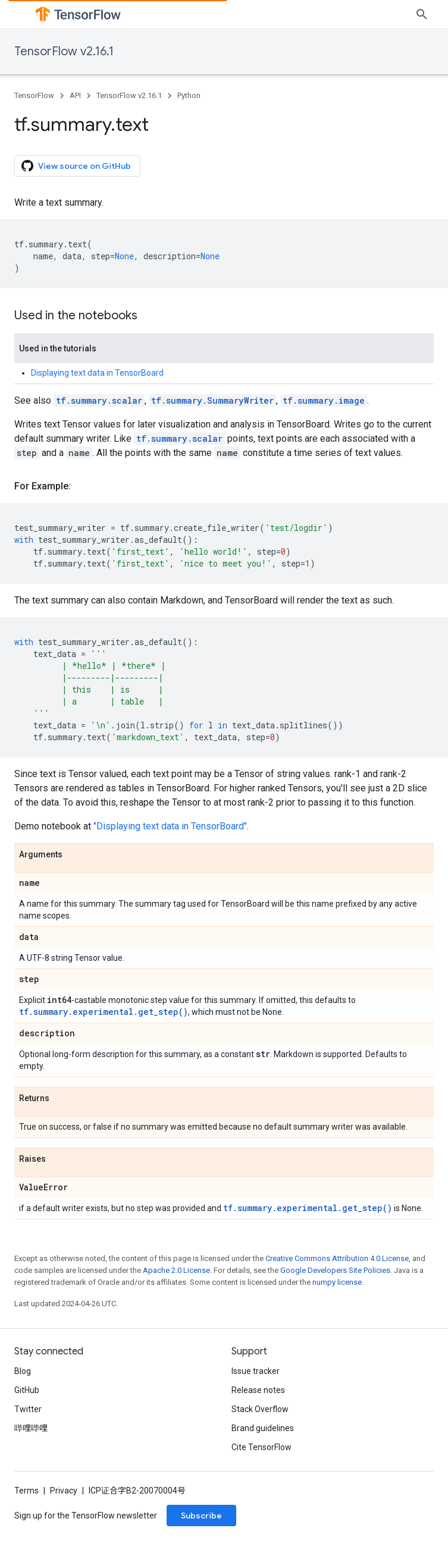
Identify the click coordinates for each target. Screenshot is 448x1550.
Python (188, 95)
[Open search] (422, 14)
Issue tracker (255, 1371)
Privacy (63, 1490)
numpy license (337, 1282)
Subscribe (201, 1515)
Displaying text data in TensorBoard (97, 373)
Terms (26, 1490)
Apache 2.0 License (176, 1270)
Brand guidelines (262, 1428)
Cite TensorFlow (261, 1447)
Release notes (258, 1390)
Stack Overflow (260, 1409)
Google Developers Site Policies (335, 1270)
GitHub (26, 1390)
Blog (22, 1371)
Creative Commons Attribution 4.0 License (337, 1258)
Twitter (28, 1409)
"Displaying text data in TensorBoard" (170, 826)
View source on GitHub (76, 166)
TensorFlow (34, 95)
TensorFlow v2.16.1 (64, 51)
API (75, 95)
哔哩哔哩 (31, 1428)
